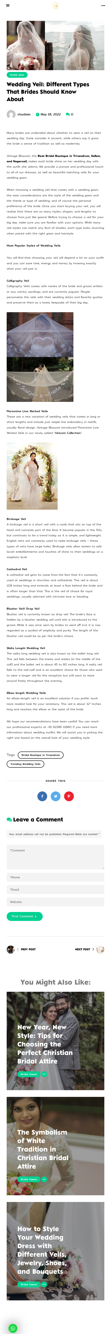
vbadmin (23, 114)
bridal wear (17, 75)
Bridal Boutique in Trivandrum (41, 755)
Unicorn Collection (68, 433)
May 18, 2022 (51, 114)
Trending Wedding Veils (25, 764)
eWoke (77, 1329)
